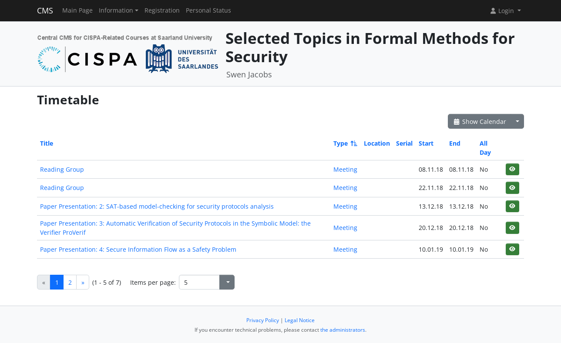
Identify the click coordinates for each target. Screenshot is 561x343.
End (454, 143)
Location (377, 143)
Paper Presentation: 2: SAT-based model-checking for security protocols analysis (157, 206)
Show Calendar (479, 121)
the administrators (342, 329)
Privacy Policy (262, 320)
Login (502, 11)
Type (344, 143)
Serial (404, 143)
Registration (162, 10)
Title (46, 143)
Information (116, 10)
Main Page (77, 10)
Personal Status (208, 10)
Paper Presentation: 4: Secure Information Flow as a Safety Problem (138, 249)
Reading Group (62, 169)
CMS (45, 10)
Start (426, 143)
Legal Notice (300, 320)
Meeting (345, 169)
